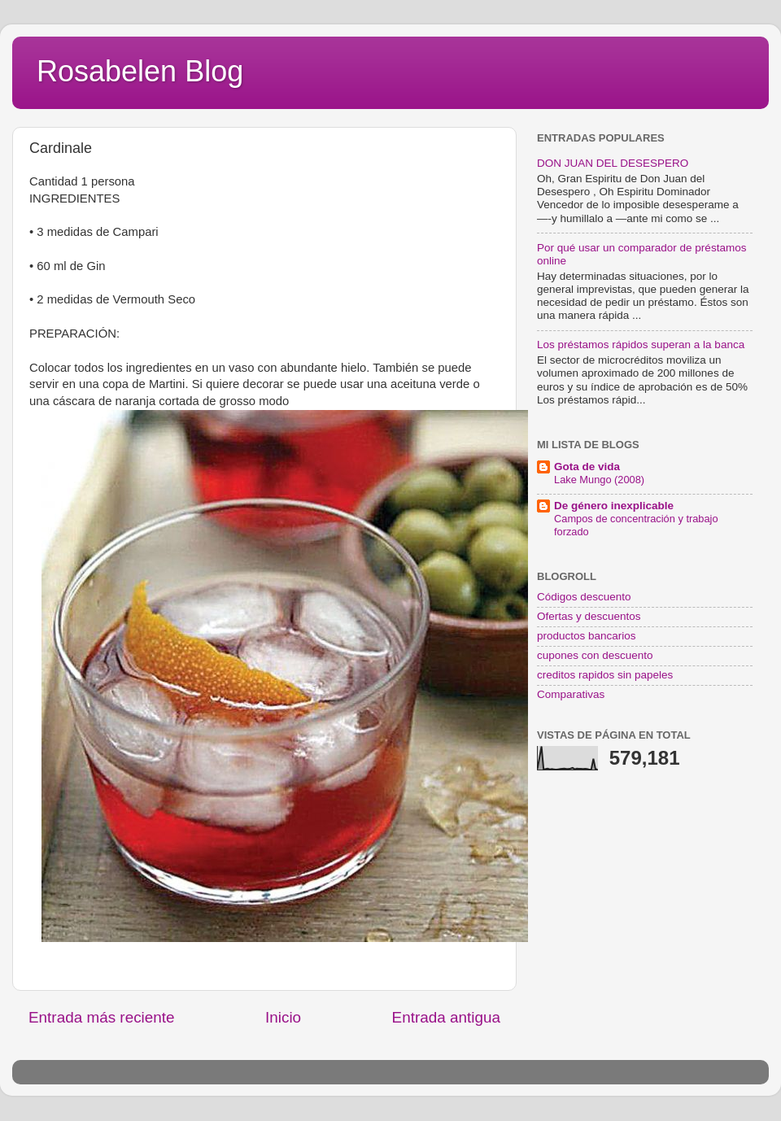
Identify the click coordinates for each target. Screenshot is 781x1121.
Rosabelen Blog (140, 71)
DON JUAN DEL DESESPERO (612, 163)
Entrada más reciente (101, 1017)
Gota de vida (587, 466)
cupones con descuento (595, 655)
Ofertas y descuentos (589, 616)
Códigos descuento (584, 597)
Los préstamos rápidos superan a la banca (640, 344)
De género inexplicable (614, 505)
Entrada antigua (446, 1017)
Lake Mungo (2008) (599, 479)
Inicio (283, 1017)
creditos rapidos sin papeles (605, 675)
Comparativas (570, 694)
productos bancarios (586, 636)
